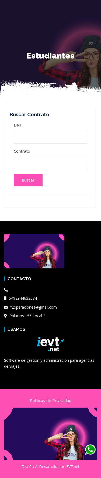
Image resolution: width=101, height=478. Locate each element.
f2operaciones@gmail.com (30, 307)
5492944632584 (20, 298)
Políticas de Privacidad (50, 400)
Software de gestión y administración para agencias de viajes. (49, 363)
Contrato (22, 151)
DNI (17, 125)
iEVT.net (72, 466)
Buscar (28, 180)
